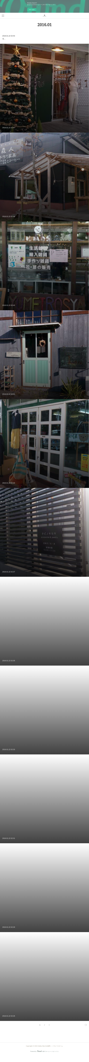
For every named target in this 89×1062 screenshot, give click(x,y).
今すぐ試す (32, 9)
